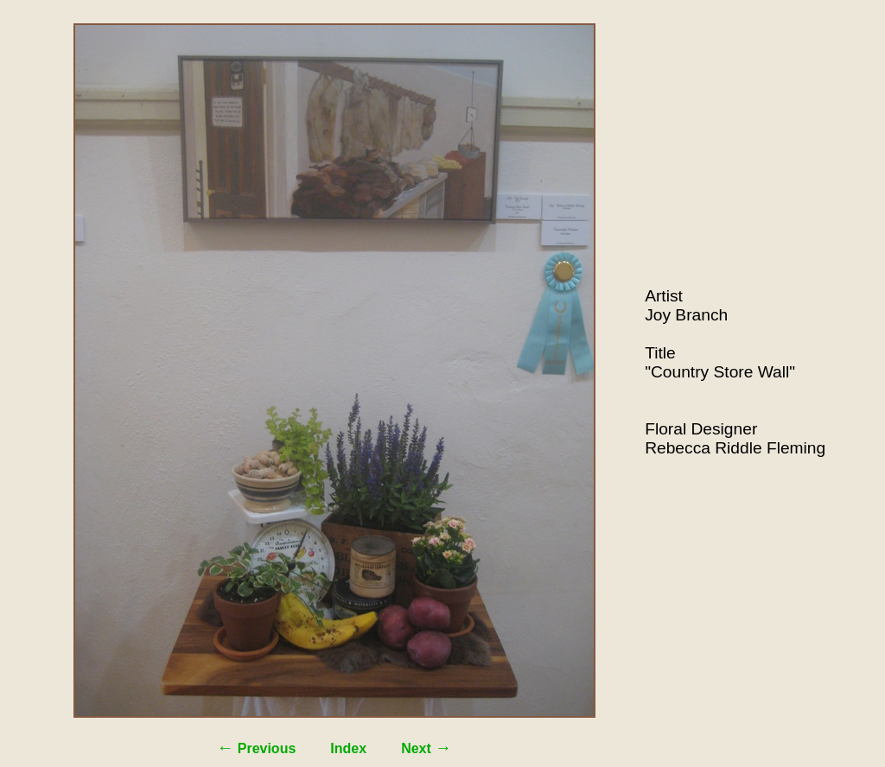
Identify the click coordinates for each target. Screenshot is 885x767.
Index (348, 748)
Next (426, 748)
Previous (256, 748)
